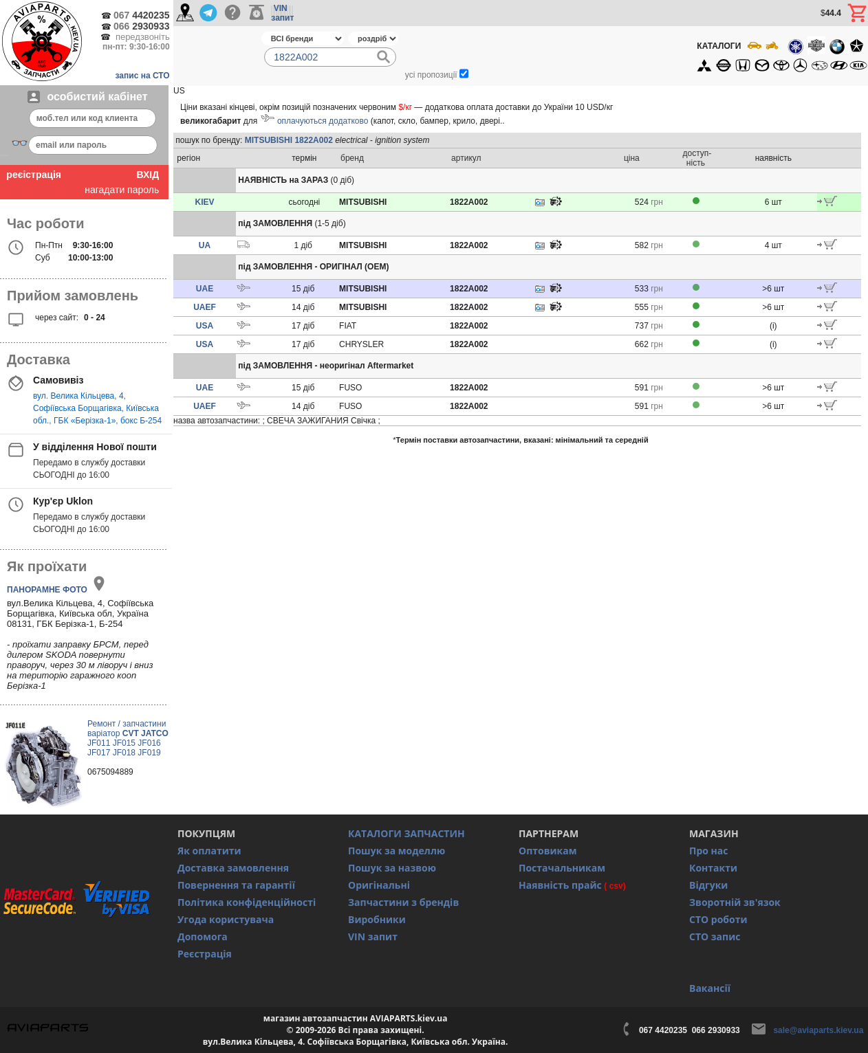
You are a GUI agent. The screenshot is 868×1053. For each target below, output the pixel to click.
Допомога (202, 936)
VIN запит (373, 936)
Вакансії (709, 988)
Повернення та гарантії (236, 884)
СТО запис (714, 936)
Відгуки (708, 884)
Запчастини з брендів (403, 902)
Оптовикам (548, 850)
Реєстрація (204, 953)
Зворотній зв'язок (735, 902)
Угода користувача (225, 919)
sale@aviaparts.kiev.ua (818, 1030)
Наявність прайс (560, 884)
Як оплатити (209, 850)
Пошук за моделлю (396, 850)
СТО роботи (718, 919)
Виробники (377, 919)
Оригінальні (379, 884)
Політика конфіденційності (246, 902)
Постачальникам (562, 867)
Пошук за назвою (392, 867)
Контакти (713, 867)
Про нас (708, 850)
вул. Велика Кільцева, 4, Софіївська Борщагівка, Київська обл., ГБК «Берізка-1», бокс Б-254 (97, 408)
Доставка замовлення (233, 867)
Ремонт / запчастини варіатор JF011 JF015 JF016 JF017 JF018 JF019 (128, 738)
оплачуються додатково (322, 121)
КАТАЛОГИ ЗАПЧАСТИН (406, 833)
